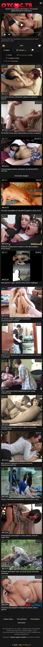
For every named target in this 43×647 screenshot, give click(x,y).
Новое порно (8, 619)
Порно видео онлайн (18, 637)
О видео (7, 50)
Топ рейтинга (22, 619)
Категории (21, 623)
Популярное (35, 619)
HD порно (14, 61)
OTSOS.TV (27, 645)
